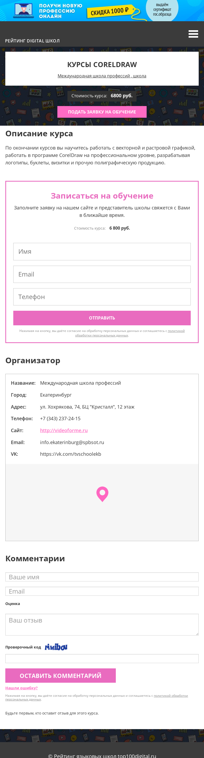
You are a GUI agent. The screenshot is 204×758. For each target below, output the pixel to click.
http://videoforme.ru (64, 430)
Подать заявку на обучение (102, 112)
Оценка (12, 603)
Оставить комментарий (60, 676)
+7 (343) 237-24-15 (60, 418)
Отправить (102, 318)
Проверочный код (23, 647)
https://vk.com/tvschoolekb (70, 454)
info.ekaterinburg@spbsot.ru (72, 442)
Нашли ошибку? (21, 687)
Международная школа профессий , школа (102, 76)
